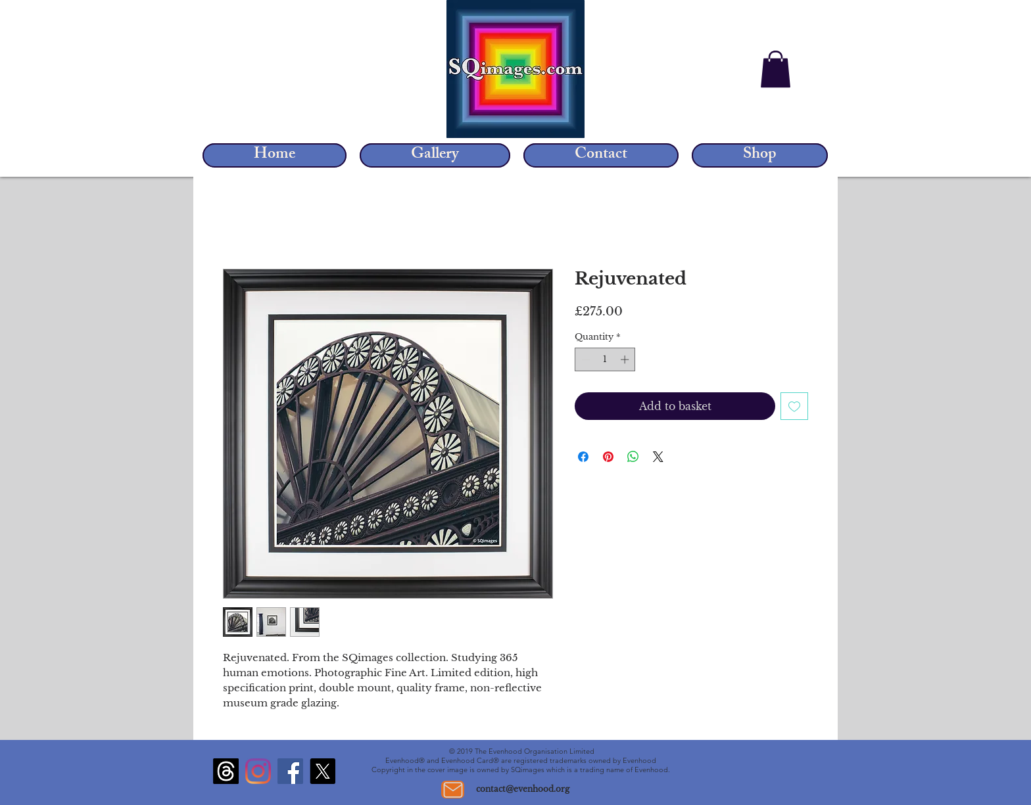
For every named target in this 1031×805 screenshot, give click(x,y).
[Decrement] (584, 359)
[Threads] (226, 771)
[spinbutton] (605, 359)
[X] (322, 771)
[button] (775, 69)
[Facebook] (290, 771)
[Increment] (626, 359)
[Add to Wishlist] (794, 406)
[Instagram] (258, 771)
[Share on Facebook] (583, 457)
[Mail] (452, 789)
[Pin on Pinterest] (608, 457)
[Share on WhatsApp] (633, 457)
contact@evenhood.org (522, 789)
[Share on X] (658, 457)
